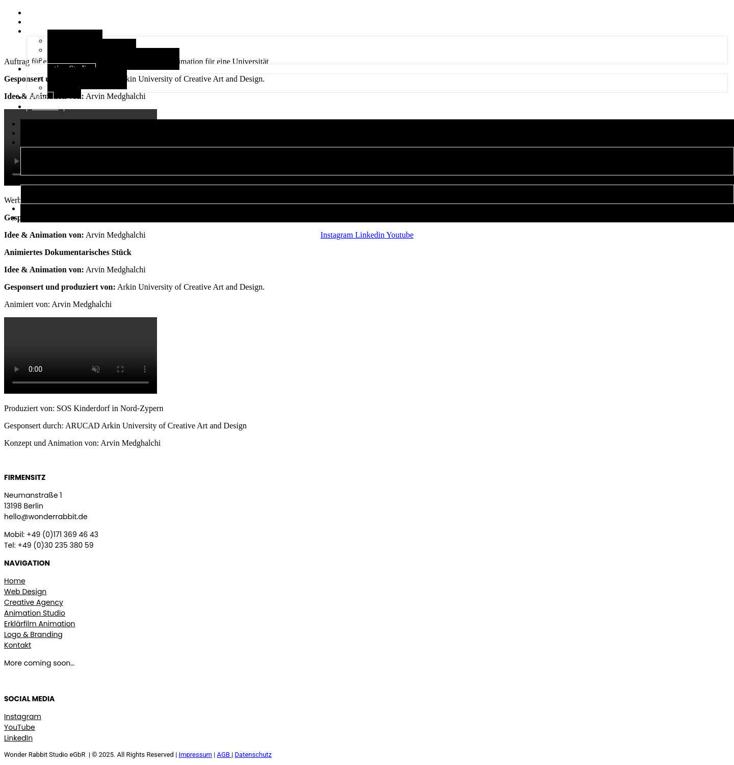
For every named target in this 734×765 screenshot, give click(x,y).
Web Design (62, 152)
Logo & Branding (33, 634)
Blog (40, 97)
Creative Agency (52, 142)
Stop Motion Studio (87, 78)
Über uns (47, 21)
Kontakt (45, 106)
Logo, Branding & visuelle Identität (113, 59)
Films (64, 87)
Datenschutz (253, 754)
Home (14, 581)
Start (39, 12)
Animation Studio (54, 179)
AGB (224, 754)
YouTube (19, 727)
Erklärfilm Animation (39, 624)
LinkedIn (18, 738)
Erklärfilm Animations (76, 161)
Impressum (195, 754)
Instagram (22, 716)
